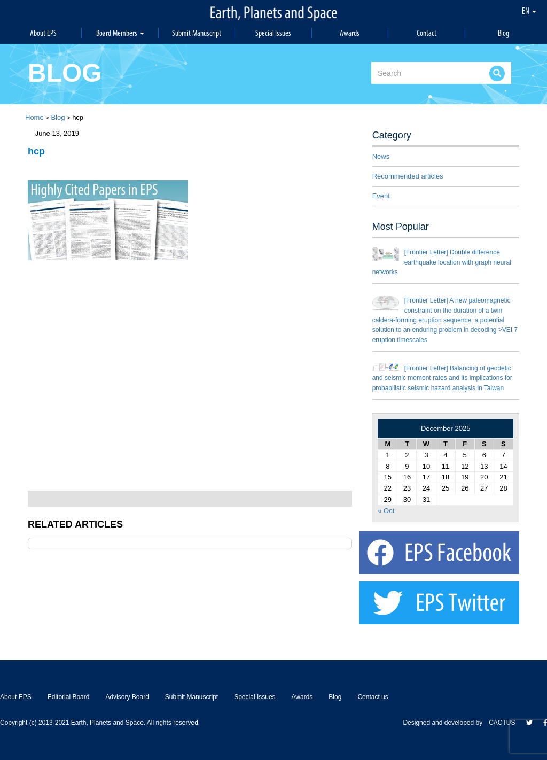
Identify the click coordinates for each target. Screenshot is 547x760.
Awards (350, 33)
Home (34, 117)
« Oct (386, 511)
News (381, 156)
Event (381, 196)
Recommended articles (407, 176)
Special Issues (273, 33)
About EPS (43, 33)
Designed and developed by (446, 722)
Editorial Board (69, 697)
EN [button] (529, 10)
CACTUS (502, 722)
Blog (503, 33)
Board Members (120, 33)
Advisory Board (127, 697)
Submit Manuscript (196, 33)
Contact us (372, 697)
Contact (426, 33)
